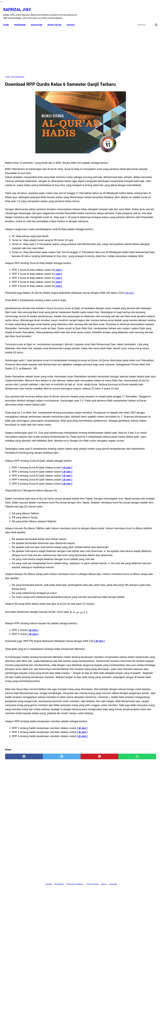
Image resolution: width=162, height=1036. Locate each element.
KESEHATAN (38, 20)
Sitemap (113, 907)
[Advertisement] (56, 48)
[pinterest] (68, 881)
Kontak (48, 907)
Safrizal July (19, 6)
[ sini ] (58, 302)
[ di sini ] (28, 329)
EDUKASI (73, 20)
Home (8, 20)
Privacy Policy (92, 907)
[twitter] (141, 10)
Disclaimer (59, 907)
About (104, 907)
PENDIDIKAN (22, 20)
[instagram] (154, 10)
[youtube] (147, 10)
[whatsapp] (94, 881)
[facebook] (134, 10)
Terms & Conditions (74, 907)
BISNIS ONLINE (56, 20)
